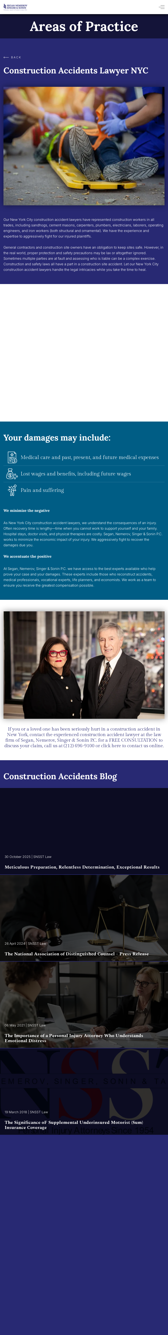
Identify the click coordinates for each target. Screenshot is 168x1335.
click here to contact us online (131, 746)
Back (12, 57)
